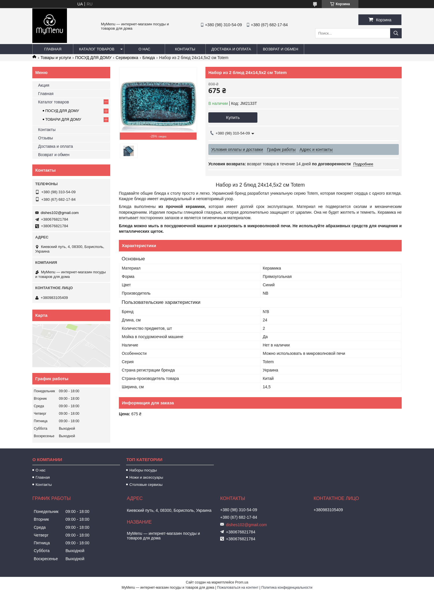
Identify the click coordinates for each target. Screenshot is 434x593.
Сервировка (127, 57)
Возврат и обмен (280, 49)
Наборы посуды (143, 470)
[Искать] (396, 33)
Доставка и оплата (231, 49)
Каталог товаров (97, 49)
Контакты (185, 49)
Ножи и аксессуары (146, 477)
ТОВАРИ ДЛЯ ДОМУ (63, 119)
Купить (233, 117)
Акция (43, 85)
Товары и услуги (55, 57)
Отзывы (45, 138)
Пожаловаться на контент (237, 588)
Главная (52, 49)
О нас (144, 49)
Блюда (148, 57)
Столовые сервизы (145, 484)
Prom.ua (241, 582)
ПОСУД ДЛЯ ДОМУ (93, 57)
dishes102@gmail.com (60, 213)
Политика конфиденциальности (287, 588)
